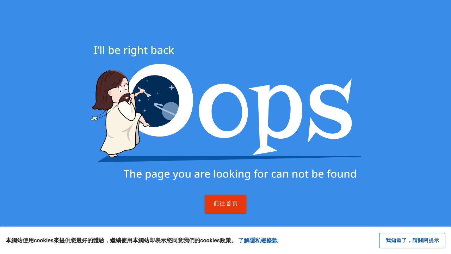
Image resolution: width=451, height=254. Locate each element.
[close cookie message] (412, 240)
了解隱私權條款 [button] (258, 240)
